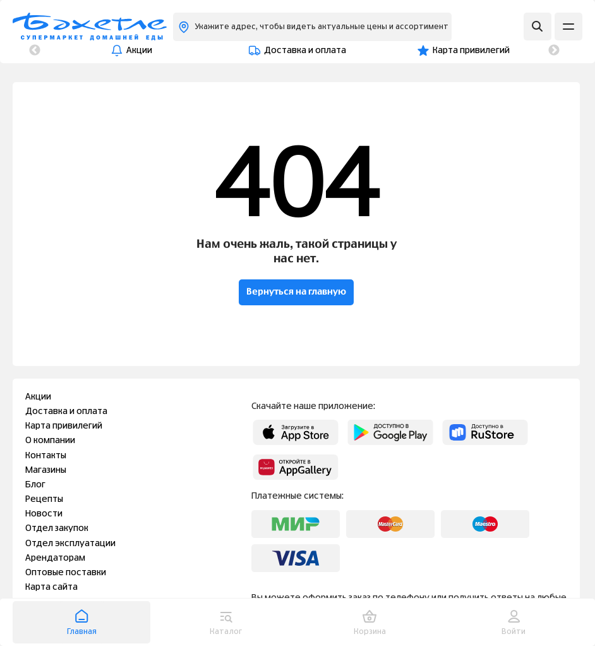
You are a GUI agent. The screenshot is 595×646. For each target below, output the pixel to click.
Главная (82, 622)
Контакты (491, 50)
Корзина (370, 622)
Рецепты (44, 499)
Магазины (45, 470)
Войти (514, 622)
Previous (34, 50)
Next (554, 50)
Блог (35, 484)
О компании (402, 50)
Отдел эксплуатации (70, 543)
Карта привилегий (295, 50)
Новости (44, 513)
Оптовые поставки (65, 572)
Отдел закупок (56, 528)
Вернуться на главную (296, 292)
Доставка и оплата (174, 50)
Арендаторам (55, 558)
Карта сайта (51, 587)
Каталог (226, 622)
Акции (79, 50)
